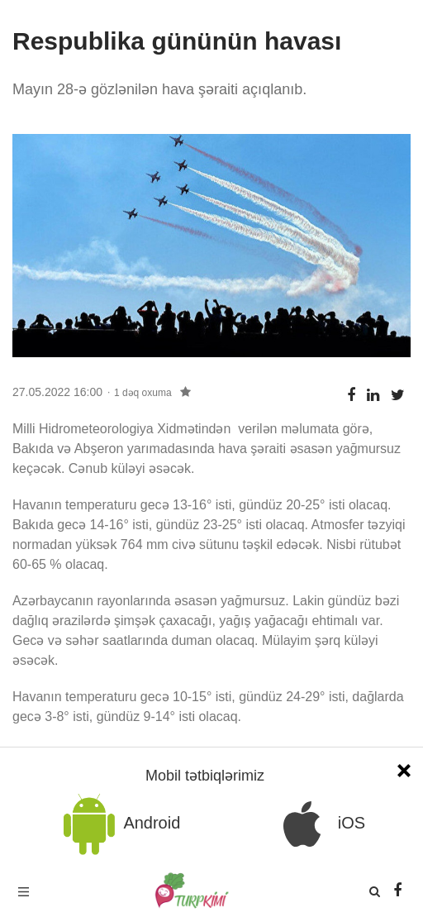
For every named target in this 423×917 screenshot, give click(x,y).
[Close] (404, 768)
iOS (318, 824)
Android (119, 824)
